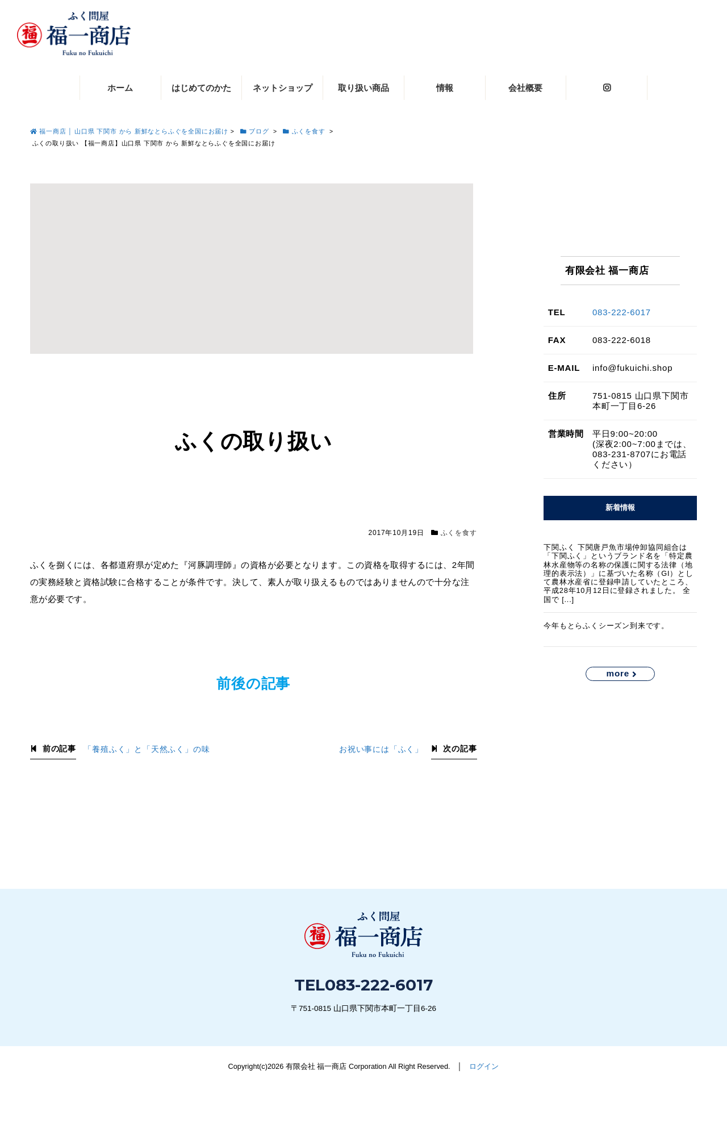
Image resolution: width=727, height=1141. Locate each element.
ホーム (120, 88)
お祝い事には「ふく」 (381, 749)
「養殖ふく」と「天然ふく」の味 (146, 749)
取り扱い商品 (363, 88)
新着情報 (620, 507)
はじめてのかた (201, 88)
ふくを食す (459, 533)
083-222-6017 (621, 312)
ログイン (484, 1066)
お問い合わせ (598, 1100)
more (617, 673)
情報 (444, 88)
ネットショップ (282, 88)
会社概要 (525, 88)
